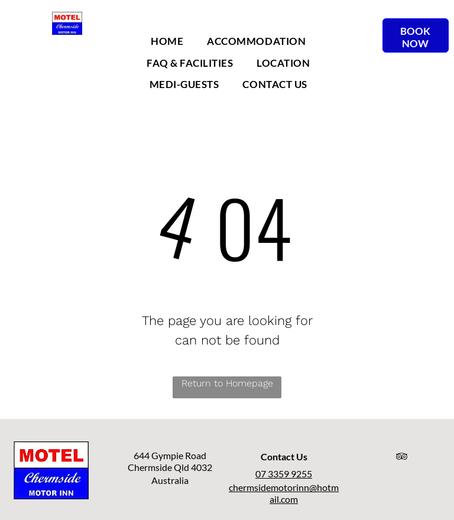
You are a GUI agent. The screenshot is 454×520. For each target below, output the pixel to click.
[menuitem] (167, 41)
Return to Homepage (227, 383)
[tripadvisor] (402, 458)
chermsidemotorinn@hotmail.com (284, 493)
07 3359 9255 (283, 473)
